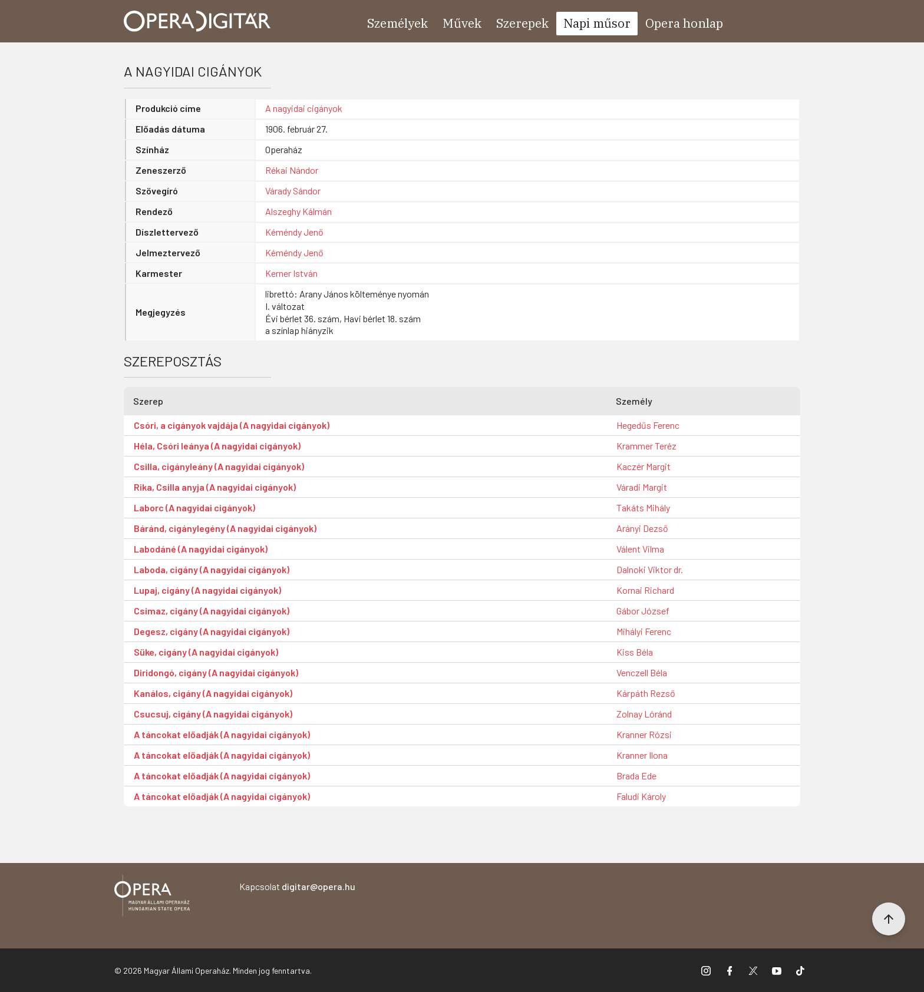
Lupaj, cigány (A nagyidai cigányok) (207, 590)
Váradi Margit (641, 486)
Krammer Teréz (646, 445)
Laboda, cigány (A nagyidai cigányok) (211, 569)
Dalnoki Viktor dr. (649, 569)
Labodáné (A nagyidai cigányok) (201, 548)
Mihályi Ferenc (643, 631)
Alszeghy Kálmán (298, 211)
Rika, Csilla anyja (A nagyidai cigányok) (215, 486)
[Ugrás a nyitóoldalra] (197, 21)
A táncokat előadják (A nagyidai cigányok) (222, 734)
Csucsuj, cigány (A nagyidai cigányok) (213, 713)
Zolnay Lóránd (644, 713)
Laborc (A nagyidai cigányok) (194, 507)
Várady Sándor (293, 190)
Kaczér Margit (643, 466)
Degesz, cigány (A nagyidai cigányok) (211, 631)
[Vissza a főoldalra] (152, 897)
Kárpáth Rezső (645, 693)
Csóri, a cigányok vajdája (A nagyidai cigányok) (231, 425)
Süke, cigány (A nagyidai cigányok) (206, 651)
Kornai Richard (645, 590)
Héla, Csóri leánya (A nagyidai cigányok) (217, 445)
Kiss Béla (634, 651)
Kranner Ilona (642, 754)
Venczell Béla (641, 672)
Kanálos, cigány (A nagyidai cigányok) (213, 693)
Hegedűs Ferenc (647, 425)
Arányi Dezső (642, 528)
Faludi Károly (641, 796)
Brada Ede (636, 775)
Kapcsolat (297, 886)
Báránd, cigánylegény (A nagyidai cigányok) (225, 528)
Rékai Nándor (291, 170)
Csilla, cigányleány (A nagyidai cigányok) (219, 466)
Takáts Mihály (643, 507)
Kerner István (291, 273)
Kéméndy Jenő (294, 231)
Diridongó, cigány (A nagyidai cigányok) (216, 672)
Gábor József (642, 610)
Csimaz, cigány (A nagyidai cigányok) (211, 610)
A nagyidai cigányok (303, 108)
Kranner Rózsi (644, 734)
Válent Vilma (640, 548)
